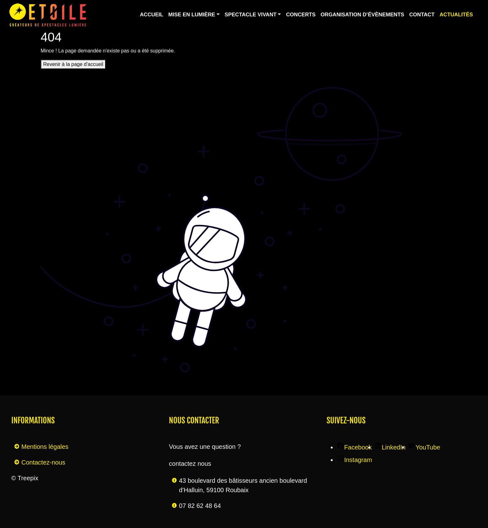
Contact (422, 15)
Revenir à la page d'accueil (73, 64)
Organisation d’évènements (362, 15)
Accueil (152, 15)
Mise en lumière (191, 15)
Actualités (456, 15)
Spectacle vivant (250, 15)
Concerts (300, 15)
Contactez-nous (43, 462)
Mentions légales (44, 446)
